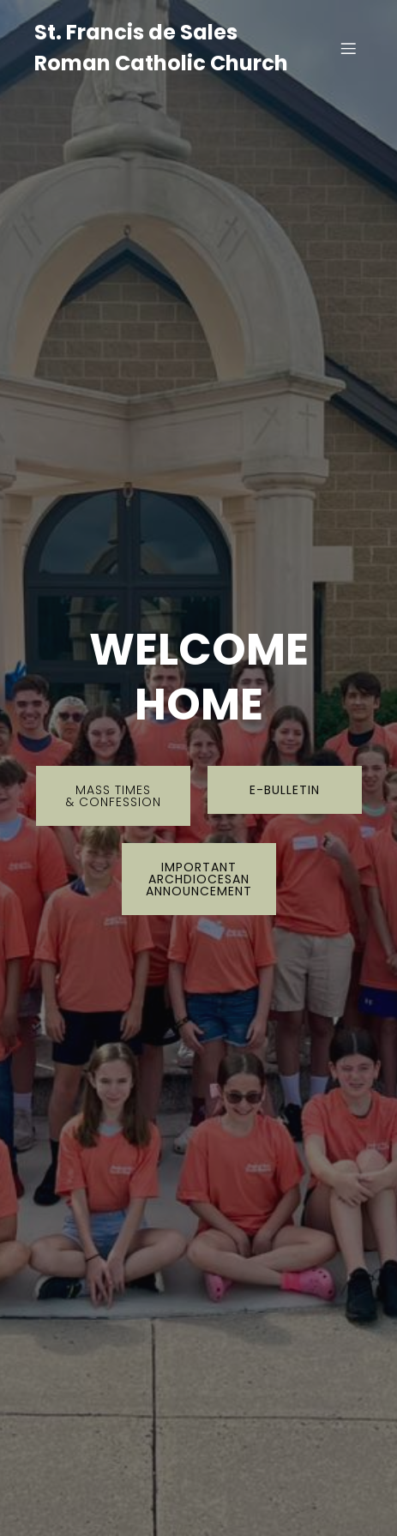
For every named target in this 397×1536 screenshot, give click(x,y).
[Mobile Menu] (348, 48)
